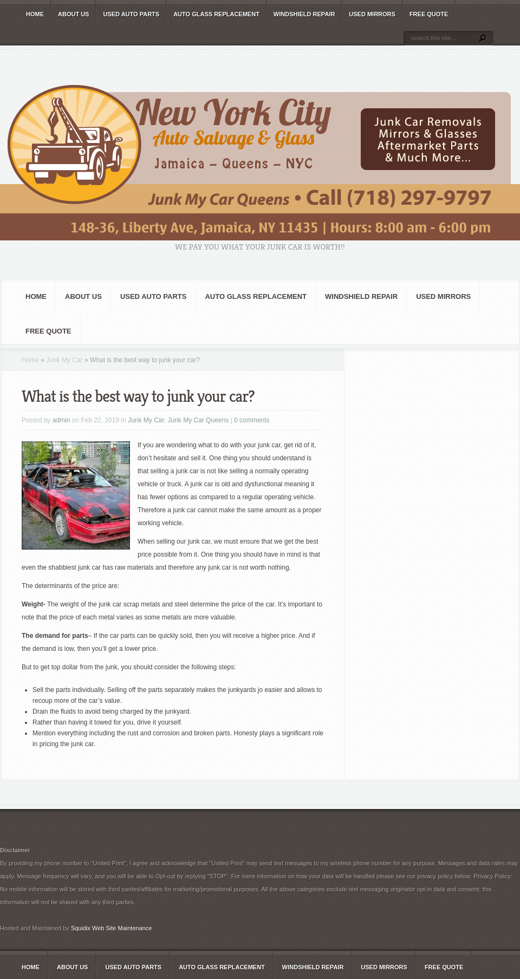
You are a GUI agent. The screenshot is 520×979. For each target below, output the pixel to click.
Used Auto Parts (131, 14)
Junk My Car (64, 360)
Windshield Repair (304, 14)
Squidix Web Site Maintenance (111, 928)
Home (35, 14)
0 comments (251, 420)
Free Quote (429, 14)
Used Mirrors (372, 14)
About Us (73, 14)
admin (61, 420)
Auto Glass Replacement (216, 14)
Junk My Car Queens (198, 420)
